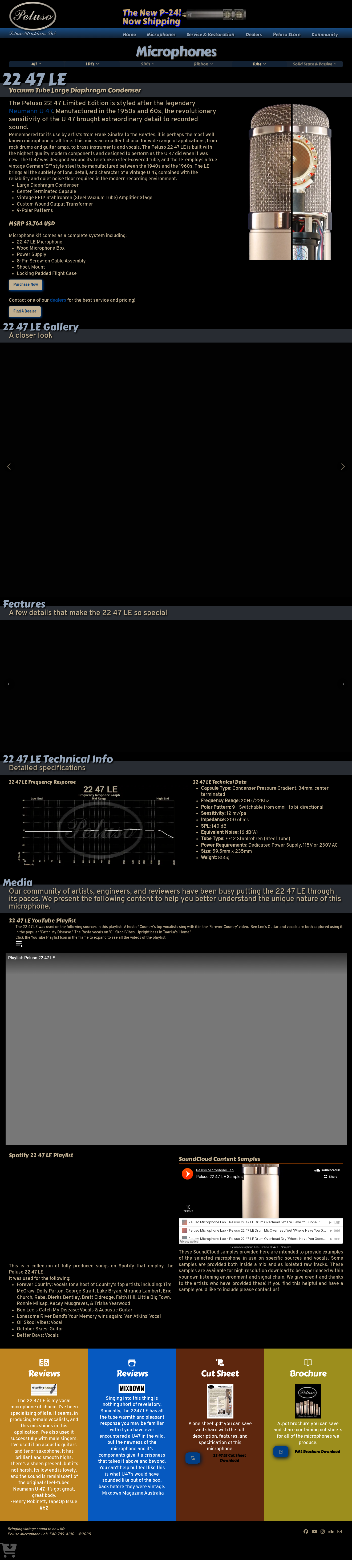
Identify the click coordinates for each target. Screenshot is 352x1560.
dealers (58, 300)
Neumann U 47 (30, 111)
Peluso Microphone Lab (244, 1247)
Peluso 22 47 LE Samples (276, 1247)
